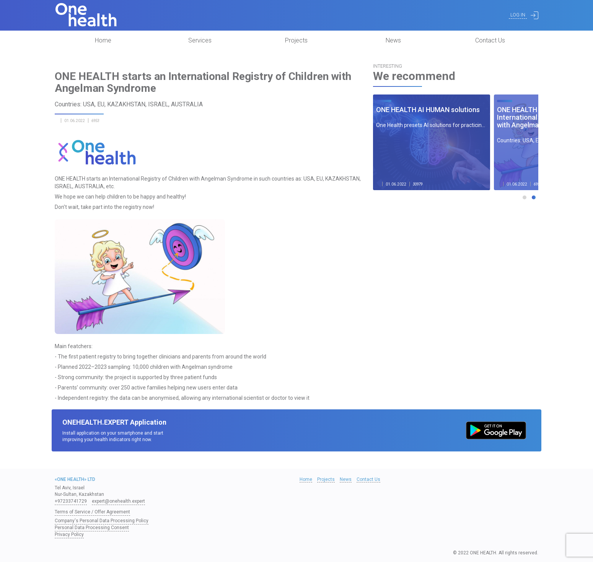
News (393, 40)
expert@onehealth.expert (118, 501)
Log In (517, 15)
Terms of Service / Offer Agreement (92, 512)
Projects (296, 40)
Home (103, 40)
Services (200, 40)
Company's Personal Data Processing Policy (101, 520)
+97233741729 (71, 501)
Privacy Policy (69, 534)
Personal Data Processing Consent (92, 527)
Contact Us (490, 40)
